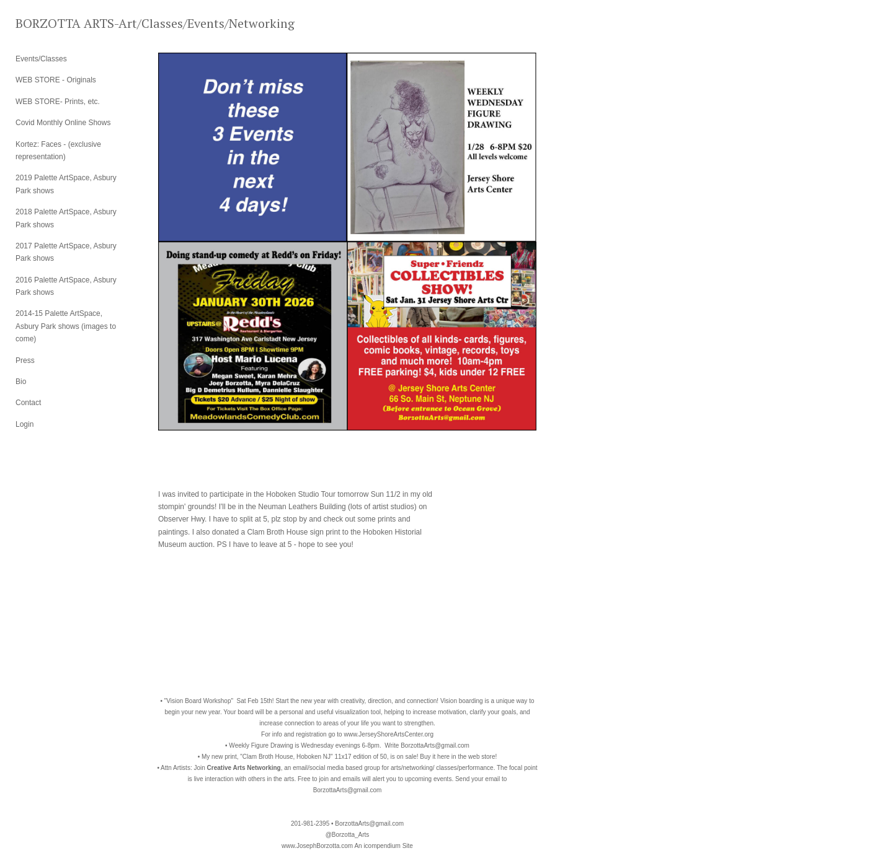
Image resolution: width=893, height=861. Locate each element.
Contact (28, 402)
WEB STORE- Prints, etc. (58, 101)
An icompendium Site (383, 845)
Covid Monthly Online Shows (63, 122)
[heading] (47, 23)
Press (25, 360)
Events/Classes (41, 59)
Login (24, 424)
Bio (21, 381)
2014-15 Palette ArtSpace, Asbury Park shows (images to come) (66, 326)
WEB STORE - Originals (56, 80)
